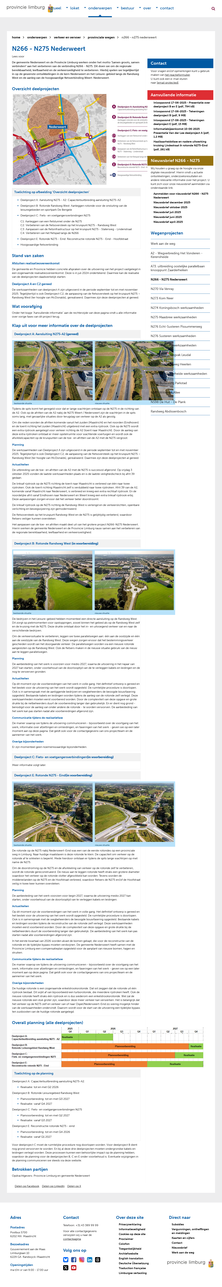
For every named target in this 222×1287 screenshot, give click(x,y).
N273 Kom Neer (162, 298)
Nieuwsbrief (179, 1247)
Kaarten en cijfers (183, 1238)
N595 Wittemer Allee (165, 392)
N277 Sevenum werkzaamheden (174, 345)
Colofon (124, 1243)
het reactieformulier (177, 74)
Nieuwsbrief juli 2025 (167, 212)
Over (147, 8)
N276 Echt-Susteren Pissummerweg (176, 326)
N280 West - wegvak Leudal (171, 355)
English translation (131, 1258)
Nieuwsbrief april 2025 (168, 222)
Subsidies (178, 1224)
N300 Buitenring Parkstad (169, 383)
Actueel (54, 8)
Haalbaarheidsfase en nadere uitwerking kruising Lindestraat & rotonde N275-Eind (180, 145)
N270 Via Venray (162, 289)
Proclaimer (126, 1239)
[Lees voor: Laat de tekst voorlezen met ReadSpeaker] (18, 56)
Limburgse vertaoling (133, 1273)
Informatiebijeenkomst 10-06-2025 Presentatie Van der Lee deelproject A (181, 132)
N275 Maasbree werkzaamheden (174, 317)
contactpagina (72, 1239)
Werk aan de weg (163, 244)
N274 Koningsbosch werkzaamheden (177, 308)
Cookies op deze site (132, 1234)
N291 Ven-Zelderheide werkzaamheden (179, 374)
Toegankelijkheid (130, 1248)
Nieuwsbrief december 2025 (171, 202)
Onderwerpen (100, 8)
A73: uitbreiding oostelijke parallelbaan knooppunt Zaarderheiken (178, 268)
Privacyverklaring (130, 1224)
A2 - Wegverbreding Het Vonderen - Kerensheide (177, 255)
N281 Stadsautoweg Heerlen (171, 364)
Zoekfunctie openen (213, 8)
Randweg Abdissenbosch (168, 411)
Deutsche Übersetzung (134, 1263)
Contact (167, 8)
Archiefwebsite (128, 1253)
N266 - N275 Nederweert (169, 279)
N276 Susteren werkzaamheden (173, 336)
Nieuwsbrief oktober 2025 (170, 207)
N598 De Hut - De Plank (168, 402)
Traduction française (132, 1268)
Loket (74, 8)
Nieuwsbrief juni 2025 (167, 217)
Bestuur (127, 8)
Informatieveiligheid (132, 1229)
